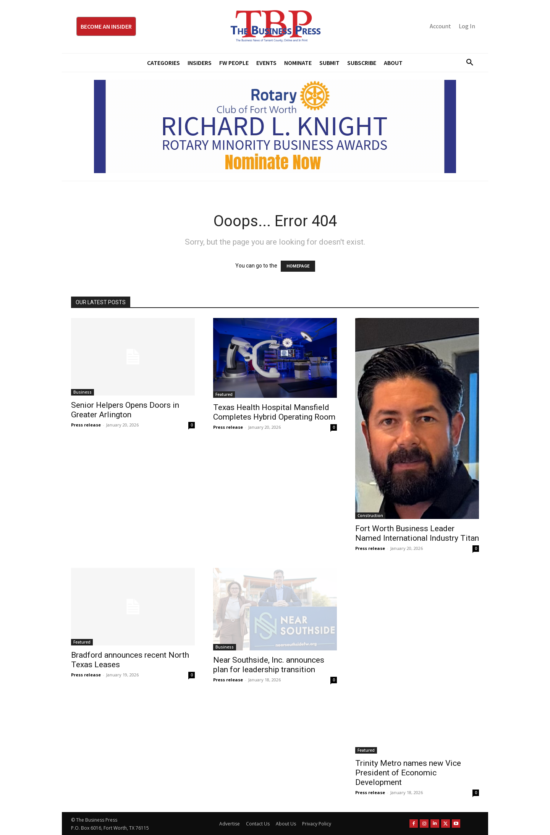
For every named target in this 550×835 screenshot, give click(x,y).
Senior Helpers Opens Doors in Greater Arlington (125, 409)
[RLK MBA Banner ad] (275, 126)
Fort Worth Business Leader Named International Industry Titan (417, 533)
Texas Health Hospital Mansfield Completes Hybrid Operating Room (274, 412)
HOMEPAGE (297, 266)
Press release (86, 425)
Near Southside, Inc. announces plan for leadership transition (268, 664)
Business (82, 392)
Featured (224, 394)
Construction (370, 515)
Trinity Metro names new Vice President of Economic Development (408, 773)
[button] (467, 63)
